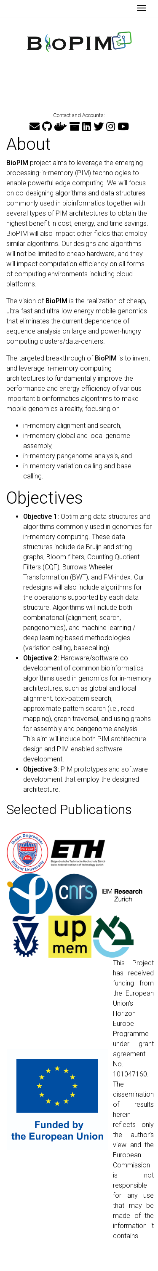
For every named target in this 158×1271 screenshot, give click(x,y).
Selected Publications (69, 809)
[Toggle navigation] (141, 8)
